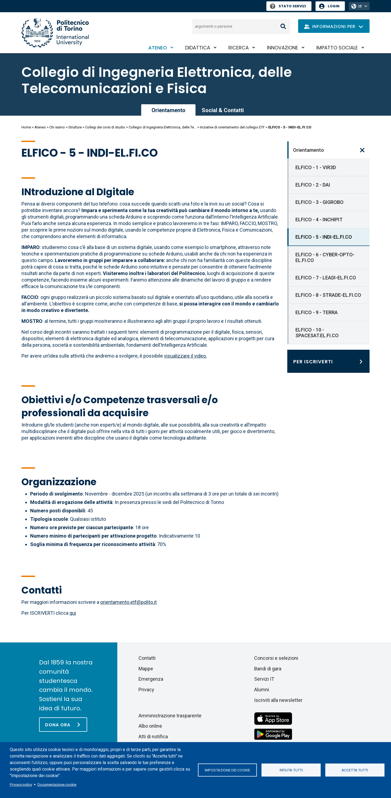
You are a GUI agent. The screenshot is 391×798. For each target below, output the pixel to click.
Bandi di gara (267, 668)
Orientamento (308, 150)
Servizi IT (264, 679)
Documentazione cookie (56, 784)
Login (333, 6)
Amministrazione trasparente (169, 715)
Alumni (261, 689)
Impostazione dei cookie (227, 770)
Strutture (75, 127)
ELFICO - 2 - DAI (312, 185)
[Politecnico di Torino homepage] (55, 33)
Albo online (150, 726)
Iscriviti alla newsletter (278, 700)
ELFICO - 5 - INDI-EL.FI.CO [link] (323, 237)
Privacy (146, 689)
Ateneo (157, 47)
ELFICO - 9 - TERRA (316, 312)
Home (26, 127)
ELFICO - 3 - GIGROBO (319, 202)
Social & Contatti (223, 110)
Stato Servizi (288, 6)
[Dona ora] (63, 724)
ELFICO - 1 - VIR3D (315, 167)
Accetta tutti (355, 770)
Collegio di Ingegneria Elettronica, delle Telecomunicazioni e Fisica (156, 80)
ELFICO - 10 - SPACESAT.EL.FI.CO (317, 332)
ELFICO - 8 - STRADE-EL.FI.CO (328, 295)
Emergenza (150, 679)
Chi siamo (57, 127)
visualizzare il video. (185, 356)
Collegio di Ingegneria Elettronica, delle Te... (162, 127)
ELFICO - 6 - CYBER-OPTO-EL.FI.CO (325, 257)
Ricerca (238, 47)
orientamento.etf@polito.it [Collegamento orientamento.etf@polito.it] (128, 602)
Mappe (145, 668)
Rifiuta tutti (291, 770)
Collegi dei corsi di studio (105, 127)
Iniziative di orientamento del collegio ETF (232, 127)
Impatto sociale (337, 47)
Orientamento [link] (168, 110)
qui (73, 613)
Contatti (147, 658)
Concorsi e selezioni (276, 658)
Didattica (197, 47)
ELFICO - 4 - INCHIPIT (319, 219)
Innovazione (282, 47)
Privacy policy (21, 784)
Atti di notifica (153, 736)
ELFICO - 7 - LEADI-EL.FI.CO (325, 277)
